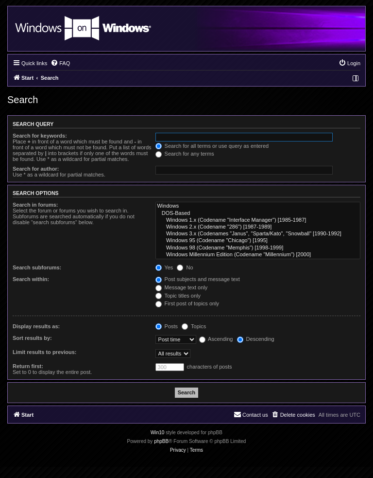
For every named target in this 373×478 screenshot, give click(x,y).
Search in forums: (35, 205)
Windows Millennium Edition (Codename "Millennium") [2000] (257, 254)
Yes (164, 267)
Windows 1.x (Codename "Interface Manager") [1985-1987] (257, 220)
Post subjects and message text (197, 279)
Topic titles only (178, 296)
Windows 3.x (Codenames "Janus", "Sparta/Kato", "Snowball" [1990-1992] (257, 233)
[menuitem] (60, 63)
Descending (255, 339)
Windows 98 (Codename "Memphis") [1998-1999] (257, 248)
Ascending (216, 339)
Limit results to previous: (44, 352)
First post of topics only (187, 303)
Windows (257, 206)
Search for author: (36, 169)
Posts (166, 326)
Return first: (28, 366)
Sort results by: (32, 338)
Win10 (157, 432)
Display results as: (36, 326)
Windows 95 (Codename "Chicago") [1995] (257, 240)
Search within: (31, 279)
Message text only (181, 287)
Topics (194, 326)
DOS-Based (257, 213)
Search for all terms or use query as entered (212, 146)
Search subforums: (37, 267)
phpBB (161, 441)
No (185, 267)
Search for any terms (184, 154)
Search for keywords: (40, 136)
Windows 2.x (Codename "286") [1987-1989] (257, 227)
